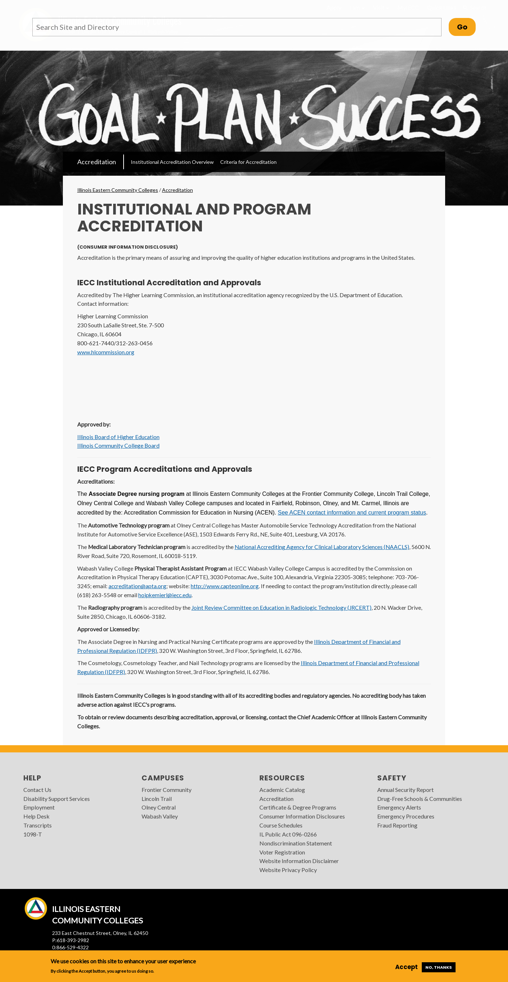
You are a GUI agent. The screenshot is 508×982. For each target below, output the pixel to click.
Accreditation (96, 162)
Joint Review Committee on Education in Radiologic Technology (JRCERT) (281, 607)
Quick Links (441, 7)
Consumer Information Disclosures (302, 816)
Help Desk (36, 816)
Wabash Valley (160, 816)
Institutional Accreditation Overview (172, 162)
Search (474, 7)
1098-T (32, 834)
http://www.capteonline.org (225, 586)
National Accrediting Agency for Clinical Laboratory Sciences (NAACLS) (322, 547)
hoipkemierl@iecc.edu (164, 595)
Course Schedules (281, 825)
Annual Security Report (405, 789)
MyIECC (408, 7)
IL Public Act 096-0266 (288, 834)
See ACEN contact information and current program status (352, 513)
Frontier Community (166, 789)
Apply (334, 7)
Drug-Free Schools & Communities (419, 798)
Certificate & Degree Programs (297, 807)
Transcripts (37, 825)
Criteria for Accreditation (248, 162)
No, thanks (438, 967)
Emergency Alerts (399, 807)
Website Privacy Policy (288, 869)
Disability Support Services (56, 798)
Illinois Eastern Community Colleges (117, 190)
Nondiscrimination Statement (295, 843)
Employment (39, 807)
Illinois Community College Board (118, 445)
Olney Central (159, 807)
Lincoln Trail (157, 798)
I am (357, 7)
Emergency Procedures (405, 816)
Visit (381, 7)
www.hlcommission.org (105, 352)
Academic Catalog (282, 789)
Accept (406, 967)
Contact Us (37, 789)
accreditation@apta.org (137, 586)
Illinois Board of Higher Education (118, 437)
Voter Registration (282, 852)
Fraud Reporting (397, 825)
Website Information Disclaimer (299, 860)
